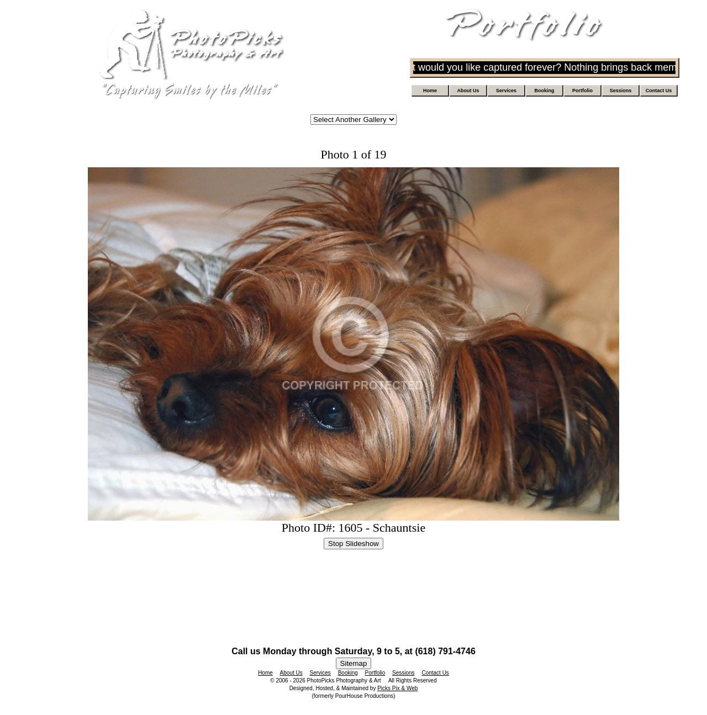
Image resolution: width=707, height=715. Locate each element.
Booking (545, 90)
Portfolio (582, 90)
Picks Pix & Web (397, 688)
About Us (468, 90)
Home (430, 90)
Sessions (621, 90)
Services (506, 90)
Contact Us (659, 90)
